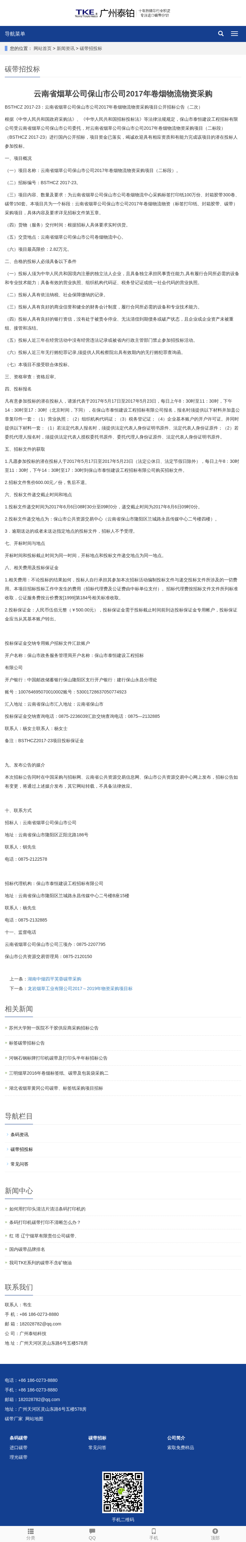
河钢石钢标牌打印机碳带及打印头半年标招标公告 (58, 1058)
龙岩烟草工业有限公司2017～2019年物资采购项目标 (80, 988)
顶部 (215, 1533)
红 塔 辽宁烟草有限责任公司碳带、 (44, 1235)
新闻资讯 (66, 48)
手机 (153, 1533)
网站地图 (34, 1418)
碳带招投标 (90, 48)
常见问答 (20, 1164)
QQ (92, 1533)
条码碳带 (19, 1437)
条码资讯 (20, 1134)
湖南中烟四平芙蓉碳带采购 (54, 978)
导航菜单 (15, 34)
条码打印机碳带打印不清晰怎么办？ (45, 1222)
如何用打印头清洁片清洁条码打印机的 (47, 1208)
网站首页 (43, 48)
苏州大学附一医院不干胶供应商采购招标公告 (54, 1027)
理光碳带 (19, 1457)
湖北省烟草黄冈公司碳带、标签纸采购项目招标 (56, 1088)
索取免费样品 (180, 1447)
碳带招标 (97, 1437)
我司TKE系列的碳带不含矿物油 (40, 1262)
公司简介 (176, 1437)
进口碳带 (19, 1447)
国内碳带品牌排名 (27, 1249)
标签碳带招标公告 (27, 1043)
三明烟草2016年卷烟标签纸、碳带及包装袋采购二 (59, 1073)
